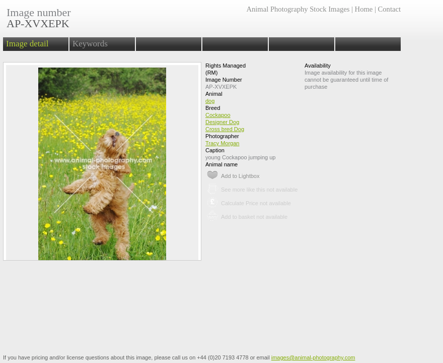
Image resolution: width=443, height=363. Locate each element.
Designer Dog (222, 122)
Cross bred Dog (224, 129)
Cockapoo (218, 115)
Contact (389, 9)
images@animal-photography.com (313, 357)
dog (209, 101)
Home (364, 9)
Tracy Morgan (222, 143)
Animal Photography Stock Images (297, 9)
